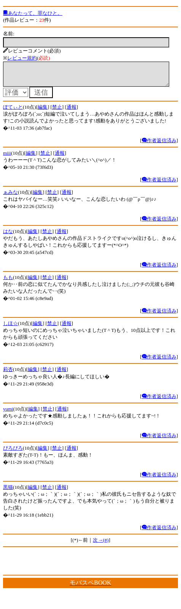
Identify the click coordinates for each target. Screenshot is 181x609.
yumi (8, 413)
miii (7, 157)
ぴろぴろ (13, 452)
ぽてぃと (13, 111)
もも (8, 282)
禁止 (57, 111)
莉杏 (8, 374)
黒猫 (8, 492)
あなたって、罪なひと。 (32, 13)
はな (8, 236)
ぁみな (10, 197)
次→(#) (100, 544)
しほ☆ (10, 328)
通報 (71, 111)
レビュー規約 (22, 58)
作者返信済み (159, 145)
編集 (43, 111)
